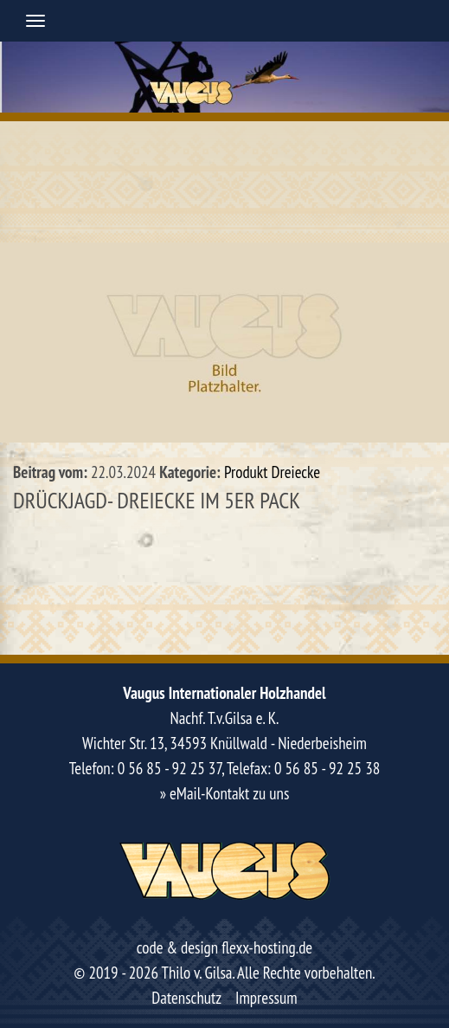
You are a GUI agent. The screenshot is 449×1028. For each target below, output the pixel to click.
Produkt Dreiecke (272, 472)
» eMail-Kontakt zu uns (225, 793)
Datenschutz (186, 997)
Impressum (266, 997)
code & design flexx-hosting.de (224, 947)
